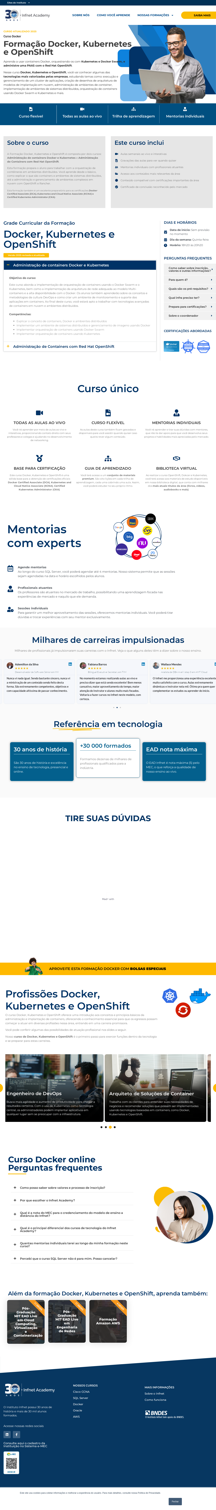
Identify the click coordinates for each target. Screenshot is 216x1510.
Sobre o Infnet (154, 1414)
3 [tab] (110, 1133)
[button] (26, 257)
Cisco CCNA (81, 1412)
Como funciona (155, 1420)
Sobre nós (81, 15)
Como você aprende (113, 15)
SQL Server (80, 1419)
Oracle (77, 1431)
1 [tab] (101, 1133)
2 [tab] (106, 1133)
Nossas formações (155, 15)
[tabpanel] (56, 1094)
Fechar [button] (175, 1501)
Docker (78, 1425)
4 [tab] (115, 1133)
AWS (76, 1437)
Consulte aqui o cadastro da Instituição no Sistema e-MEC (25, 1465)
